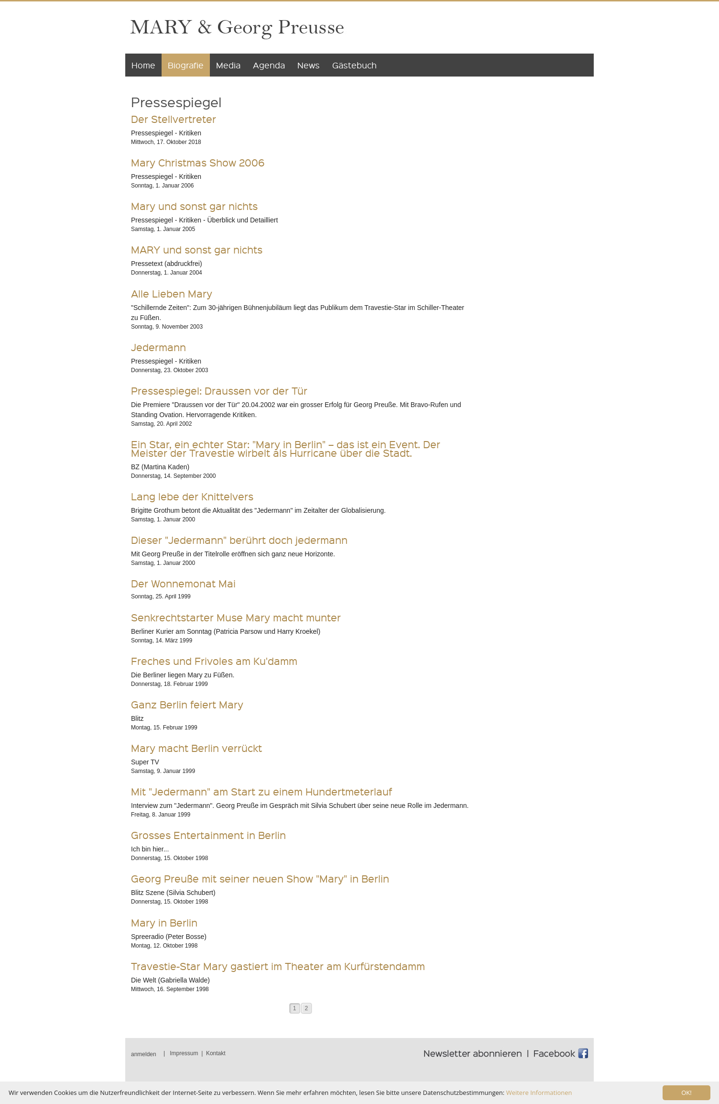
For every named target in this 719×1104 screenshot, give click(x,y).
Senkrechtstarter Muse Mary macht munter (236, 617)
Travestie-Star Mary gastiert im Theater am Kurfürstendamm (278, 966)
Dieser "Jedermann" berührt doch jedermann (239, 539)
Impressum (184, 1053)
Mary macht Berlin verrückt (196, 747)
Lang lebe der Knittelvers (192, 496)
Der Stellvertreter (173, 118)
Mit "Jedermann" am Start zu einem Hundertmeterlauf (261, 791)
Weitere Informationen (539, 1092)
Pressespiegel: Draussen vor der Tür (219, 390)
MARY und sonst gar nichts (196, 249)
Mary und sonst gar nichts (194, 205)
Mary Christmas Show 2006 (197, 162)
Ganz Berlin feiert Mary (187, 704)
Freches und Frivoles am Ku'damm (214, 660)
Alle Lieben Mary (171, 293)
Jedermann (158, 347)
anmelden (143, 1054)
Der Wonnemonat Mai (183, 583)
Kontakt (216, 1053)
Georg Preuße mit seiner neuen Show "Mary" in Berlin (260, 878)
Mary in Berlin (164, 922)
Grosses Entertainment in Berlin (208, 834)
